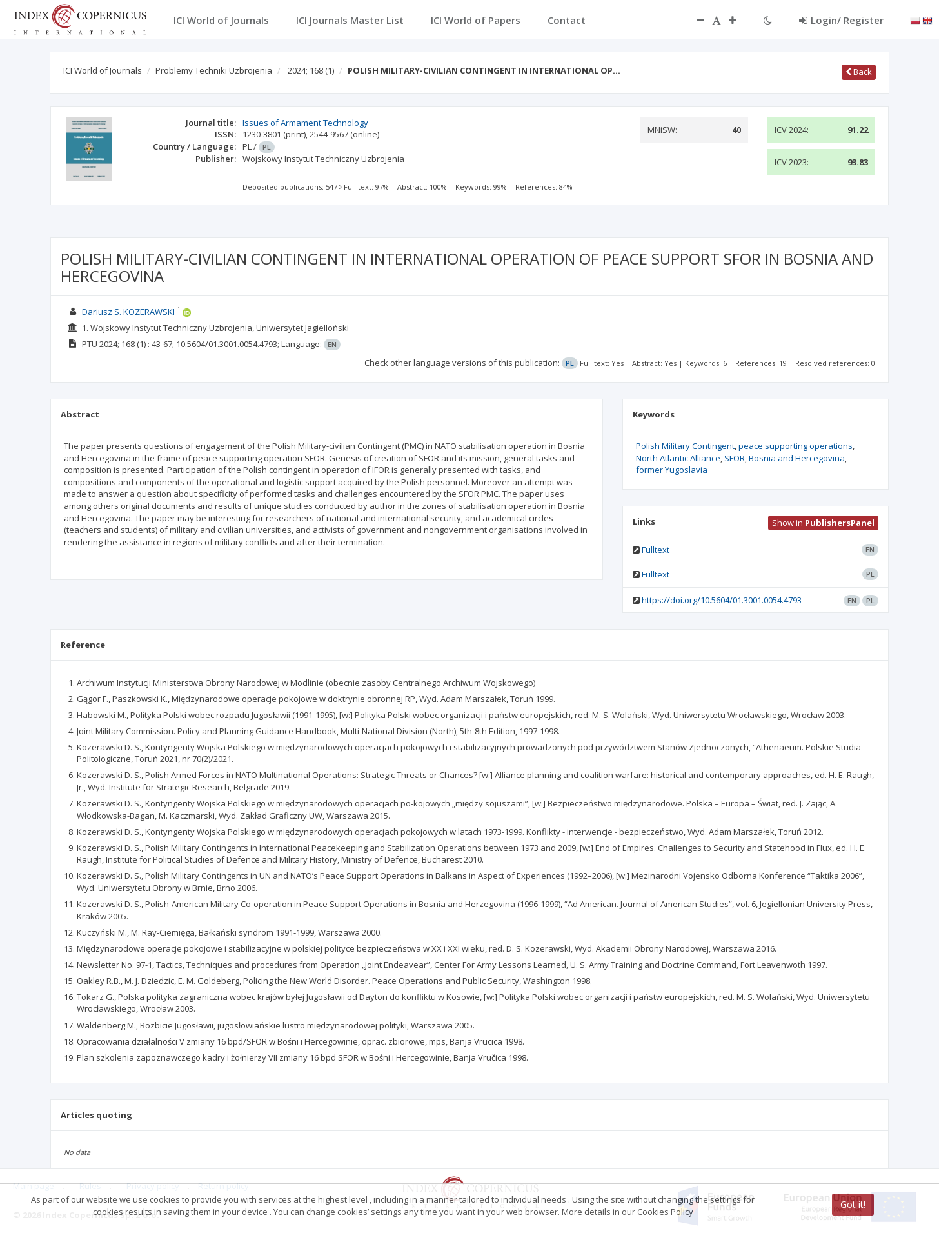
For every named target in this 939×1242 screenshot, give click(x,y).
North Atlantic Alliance (678, 458)
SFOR (734, 458)
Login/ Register (841, 20)
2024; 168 (311, 70)
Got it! (852, 1204)
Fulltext (655, 550)
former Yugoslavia (671, 470)
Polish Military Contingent (685, 446)
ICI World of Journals (102, 70)
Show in (823, 522)
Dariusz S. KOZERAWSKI (128, 311)
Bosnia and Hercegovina (797, 458)
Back (858, 71)
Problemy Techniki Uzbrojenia (213, 70)
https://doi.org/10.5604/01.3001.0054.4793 (722, 600)
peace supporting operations (795, 446)
